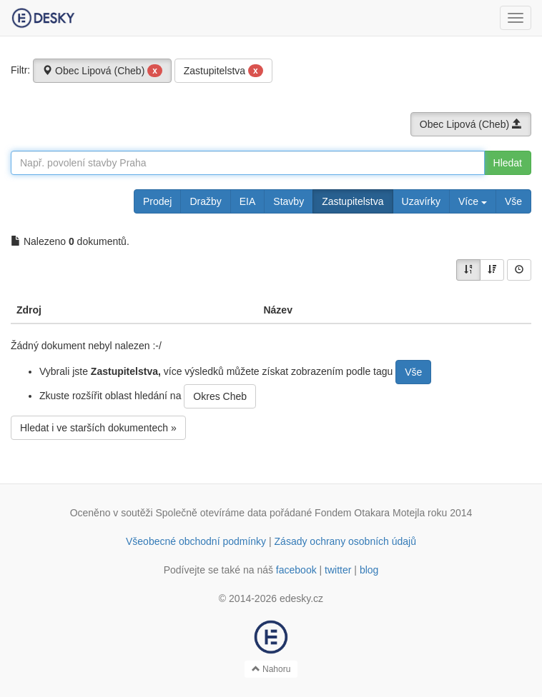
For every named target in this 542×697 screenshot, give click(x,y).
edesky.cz (301, 598)
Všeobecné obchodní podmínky (196, 541)
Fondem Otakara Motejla (370, 512)
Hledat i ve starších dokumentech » (98, 427)
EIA (248, 201)
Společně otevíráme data (211, 512)
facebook (296, 570)
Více (472, 201)
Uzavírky (421, 201)
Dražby (205, 201)
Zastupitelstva (223, 70)
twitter (338, 570)
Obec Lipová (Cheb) (102, 70)
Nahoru (271, 669)
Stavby (288, 201)
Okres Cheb (220, 396)
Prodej (157, 201)
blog (369, 570)
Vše (513, 201)
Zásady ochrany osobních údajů (345, 541)
